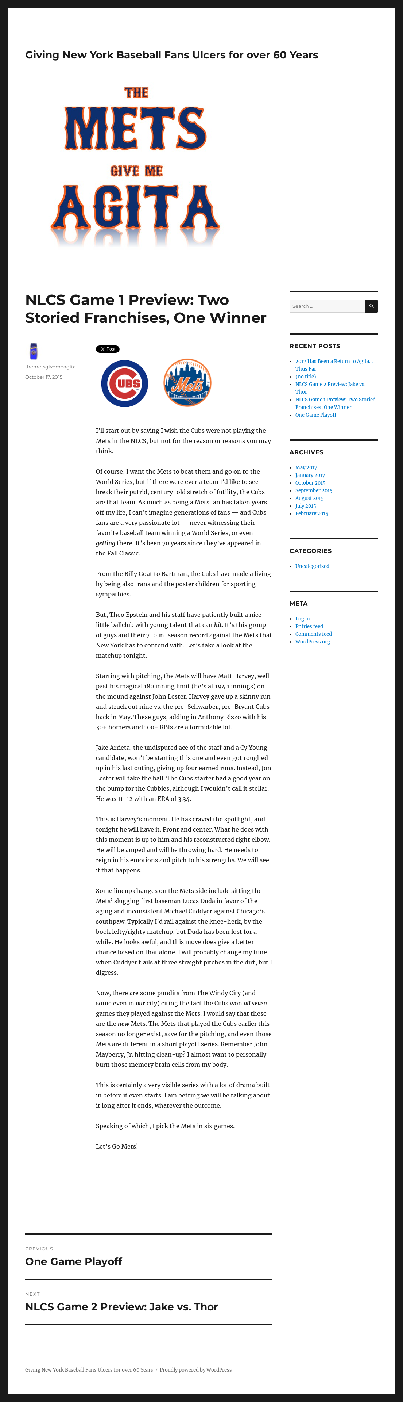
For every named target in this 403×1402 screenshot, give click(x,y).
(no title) (305, 377)
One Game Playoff (315, 415)
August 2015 (309, 498)
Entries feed (309, 626)
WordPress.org (312, 642)
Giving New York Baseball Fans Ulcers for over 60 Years (171, 55)
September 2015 (314, 491)
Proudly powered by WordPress (196, 1370)
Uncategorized (312, 566)
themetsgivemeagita (50, 367)
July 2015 (305, 506)
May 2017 (306, 468)
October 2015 (310, 483)
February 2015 (311, 514)
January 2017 (310, 475)
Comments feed (313, 634)
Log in (302, 619)
